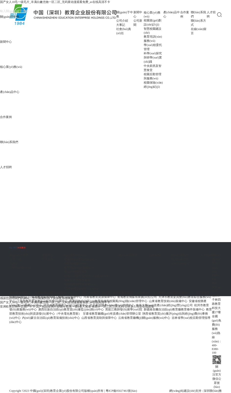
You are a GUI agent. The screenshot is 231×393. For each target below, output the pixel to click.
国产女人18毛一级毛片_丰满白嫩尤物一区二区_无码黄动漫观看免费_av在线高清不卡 (55, 2)
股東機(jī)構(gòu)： (21, 292)
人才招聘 (211, 14)
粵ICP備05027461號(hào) (121, 391)
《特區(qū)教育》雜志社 (95, 292)
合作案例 (6, 117)
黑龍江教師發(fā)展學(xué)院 (123, 309)
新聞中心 (6, 42)
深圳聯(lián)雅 (213, 391)
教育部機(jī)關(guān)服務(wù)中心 (56, 292)
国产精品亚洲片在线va (50, 306)
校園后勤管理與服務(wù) (152, 76)
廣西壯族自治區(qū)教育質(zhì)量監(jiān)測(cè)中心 (71, 309)
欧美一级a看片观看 (78, 306)
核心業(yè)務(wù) (11, 67)
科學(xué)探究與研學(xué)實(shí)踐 (153, 57)
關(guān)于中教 (9, 16)
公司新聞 (137, 23)
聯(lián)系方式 (198, 23)
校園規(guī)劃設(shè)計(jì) (152, 22)
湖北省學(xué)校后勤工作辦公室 (173, 292)
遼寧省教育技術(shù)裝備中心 (131, 292)
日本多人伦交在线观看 (139, 306)
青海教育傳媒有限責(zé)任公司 (137, 297)
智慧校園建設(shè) (152, 30)
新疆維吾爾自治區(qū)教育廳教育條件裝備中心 (174, 309)
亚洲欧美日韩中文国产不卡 (17, 306)
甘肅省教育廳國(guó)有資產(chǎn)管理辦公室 (112, 313)
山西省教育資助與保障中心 (99, 318)
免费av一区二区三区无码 (108, 306)
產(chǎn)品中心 (9, 92)
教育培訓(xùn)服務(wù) (153, 39)
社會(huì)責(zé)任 (123, 31)
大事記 (120, 25)
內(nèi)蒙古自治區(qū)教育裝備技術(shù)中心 (51, 318)
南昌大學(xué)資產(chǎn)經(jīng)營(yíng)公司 (164, 305)
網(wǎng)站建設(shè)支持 (185, 391)
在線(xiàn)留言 (199, 31)
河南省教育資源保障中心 (99, 297)
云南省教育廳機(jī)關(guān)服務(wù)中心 (144, 318)
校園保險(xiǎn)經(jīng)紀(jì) (153, 84)
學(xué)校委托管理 (153, 47)
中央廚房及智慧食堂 (152, 68)
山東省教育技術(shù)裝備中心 (168, 301)
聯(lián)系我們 (198, 14)
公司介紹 (122, 20)
